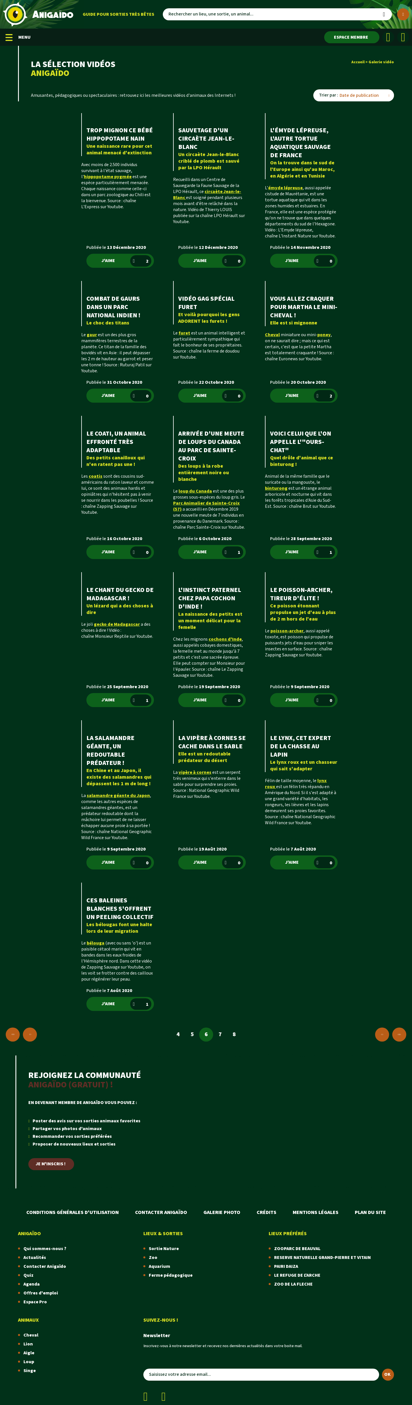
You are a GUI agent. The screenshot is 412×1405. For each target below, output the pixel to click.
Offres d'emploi (40, 1293)
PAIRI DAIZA (286, 1267)
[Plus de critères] (403, 14)
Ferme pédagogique (171, 1275)
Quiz (28, 1275)
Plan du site (370, 1212)
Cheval (30, 1335)
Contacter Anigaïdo (161, 1212)
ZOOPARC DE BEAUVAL (297, 1249)
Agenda (31, 1284)
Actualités (34, 1258)
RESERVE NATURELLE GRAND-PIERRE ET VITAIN (322, 1258)
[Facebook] (388, 37)
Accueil (358, 62)
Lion (28, 1344)
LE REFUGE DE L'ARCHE (297, 1275)
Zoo (153, 1258)
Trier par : (328, 95)
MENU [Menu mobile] (18, 37)
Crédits (266, 1212)
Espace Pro (35, 1302)
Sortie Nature (164, 1249)
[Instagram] (403, 37)
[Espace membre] (351, 37)
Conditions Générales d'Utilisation (72, 1212)
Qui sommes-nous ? (44, 1249)
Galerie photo (221, 1212)
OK (387, 1374)
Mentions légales (315, 1212)
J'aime (126, 261)
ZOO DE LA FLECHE (293, 1284)
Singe (29, 1371)
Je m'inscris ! (51, 1164)
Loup (28, 1362)
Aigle (28, 1353)
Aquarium (159, 1267)
